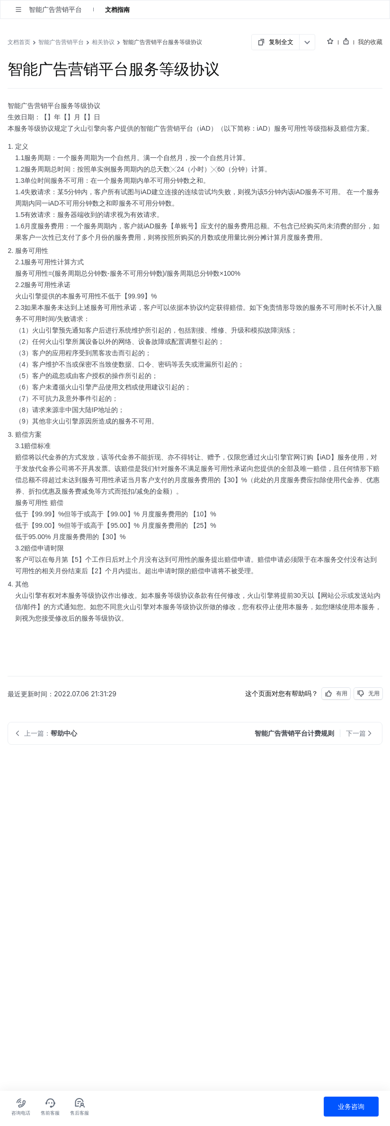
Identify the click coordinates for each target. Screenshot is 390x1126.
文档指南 (117, 9)
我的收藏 (370, 41)
